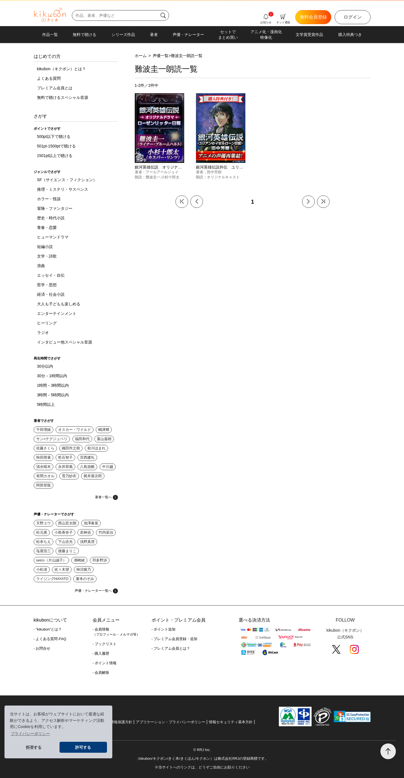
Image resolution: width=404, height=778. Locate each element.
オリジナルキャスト (223, 177)
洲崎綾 (79, 560)
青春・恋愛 (47, 227)
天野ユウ (43, 523)
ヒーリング (47, 323)
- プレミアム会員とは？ (171, 648)
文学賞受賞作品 (309, 34)
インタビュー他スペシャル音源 (64, 342)
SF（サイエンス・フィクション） (67, 180)
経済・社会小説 (51, 294)
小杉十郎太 (170, 177)
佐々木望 (61, 569)
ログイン (353, 17)
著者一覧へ (106, 497)
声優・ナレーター (188, 34)
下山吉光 (65, 542)
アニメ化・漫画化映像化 (266, 34)
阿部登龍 (43, 485)
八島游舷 (87, 467)
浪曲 (41, 265)
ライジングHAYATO (52, 579)
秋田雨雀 (43, 457)
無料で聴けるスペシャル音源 (62, 97)
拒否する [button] (34, 747)
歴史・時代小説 (51, 218)
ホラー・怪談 (49, 199)
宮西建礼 (87, 457)
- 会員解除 (101, 672)
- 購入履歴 (101, 653)
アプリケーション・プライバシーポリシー (170, 722)
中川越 (107, 467)
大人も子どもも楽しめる (58, 304)
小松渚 (41, 569)
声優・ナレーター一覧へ (96, 591)
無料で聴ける (84, 34)
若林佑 (85, 532)
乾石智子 (65, 457)
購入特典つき (350, 34)
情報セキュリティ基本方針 (231, 722)
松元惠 (41, 532)
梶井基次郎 (93, 476)
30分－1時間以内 (52, 376)
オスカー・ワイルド (74, 429)
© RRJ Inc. (202, 750)
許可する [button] (83, 747)
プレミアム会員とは (54, 88)
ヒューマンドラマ (53, 237)
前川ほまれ (96, 448)
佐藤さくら (45, 448)
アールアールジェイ (162, 172)
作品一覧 (50, 34)
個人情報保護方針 (117, 722)
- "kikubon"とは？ (48, 629)
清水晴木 (43, 467)
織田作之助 (71, 448)
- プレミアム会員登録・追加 (175, 639)
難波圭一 (153, 177)
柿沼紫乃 (83, 569)
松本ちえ (43, 542)
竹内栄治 (106, 532)
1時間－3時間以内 (53, 385)
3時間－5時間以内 (53, 395)
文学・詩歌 (47, 256)
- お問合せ (42, 648)
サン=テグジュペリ (52, 439)
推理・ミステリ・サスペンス (62, 189)
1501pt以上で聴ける (55, 155)
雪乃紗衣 (69, 476)
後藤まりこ (67, 551)
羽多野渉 (99, 560)
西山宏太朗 (67, 523)
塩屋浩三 (43, 551)
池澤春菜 (91, 523)
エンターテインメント (56, 313)
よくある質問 (49, 78)
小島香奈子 (63, 532)
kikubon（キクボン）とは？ (61, 69)
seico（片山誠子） (51, 560)
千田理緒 (43, 429)
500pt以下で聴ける (53, 136)
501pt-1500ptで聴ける (56, 146)
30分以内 (45, 366)
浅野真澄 (87, 542)
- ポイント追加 (164, 629)
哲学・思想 (47, 285)
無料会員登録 (313, 17)
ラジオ (43, 332)
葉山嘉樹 (104, 439)
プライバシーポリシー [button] (30, 733)
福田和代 (82, 439)
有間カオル (45, 476)
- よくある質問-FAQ (50, 639)
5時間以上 (46, 404)
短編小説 (45, 246)
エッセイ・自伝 (51, 275)
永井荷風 (65, 467)
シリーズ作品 (123, 34)
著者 (154, 34)
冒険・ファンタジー (54, 208)
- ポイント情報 (105, 663)
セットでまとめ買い (228, 34)
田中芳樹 (214, 172)
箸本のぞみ (85, 579)
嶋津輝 (103, 429)
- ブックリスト (105, 644)
